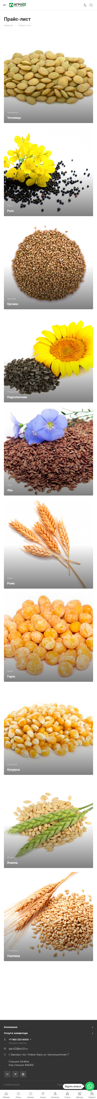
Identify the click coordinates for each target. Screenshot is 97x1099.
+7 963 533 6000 (19, 1039)
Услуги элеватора (16, 1033)
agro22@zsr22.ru (18, 1048)
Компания (10, 1027)
